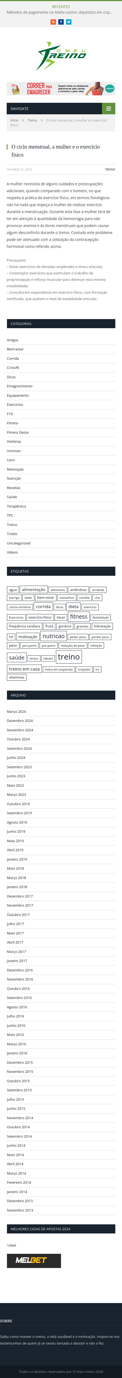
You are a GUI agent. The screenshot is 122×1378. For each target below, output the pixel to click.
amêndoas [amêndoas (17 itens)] (78, 589)
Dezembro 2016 (20, 970)
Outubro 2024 (18, 739)
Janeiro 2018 (17, 886)
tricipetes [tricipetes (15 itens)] (84, 669)
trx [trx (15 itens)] (97, 669)
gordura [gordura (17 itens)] (65, 626)
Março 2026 (16, 711)
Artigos (12, 340)
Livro (11, 459)
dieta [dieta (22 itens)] (73, 607)
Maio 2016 (15, 1034)
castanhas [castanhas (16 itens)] (66, 598)
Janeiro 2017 (17, 960)
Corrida (13, 358)
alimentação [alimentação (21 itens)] (33, 589)
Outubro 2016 (18, 988)
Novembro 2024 (20, 730)
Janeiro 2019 (17, 859)
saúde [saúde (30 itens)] (16, 657)
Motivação (15, 469)
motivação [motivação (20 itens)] (27, 636)
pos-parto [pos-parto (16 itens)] (29, 645)
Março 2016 (16, 1044)
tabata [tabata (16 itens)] (48, 658)
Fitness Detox (18, 432)
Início (14, 120)
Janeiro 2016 (17, 1053)
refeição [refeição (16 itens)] (96, 645)
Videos (12, 552)
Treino (32, 120)
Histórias (14, 441)
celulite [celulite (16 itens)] (84, 598)
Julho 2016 (15, 1016)
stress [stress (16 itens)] (34, 658)
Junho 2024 (16, 757)
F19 (10, 413)
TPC (10, 515)
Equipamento (18, 395)
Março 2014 (16, 1173)
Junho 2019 (16, 831)
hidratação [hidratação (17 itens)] (102, 626)
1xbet (11, 1245)
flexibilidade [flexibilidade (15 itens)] (101, 617)
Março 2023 (16, 794)
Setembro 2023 (19, 766)
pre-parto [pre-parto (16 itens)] (49, 645)
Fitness (12, 423)
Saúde (12, 496)
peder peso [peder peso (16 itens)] (78, 637)
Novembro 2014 (20, 1117)
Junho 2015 (16, 1108)
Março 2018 (16, 877)
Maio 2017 (15, 933)
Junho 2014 (16, 1145)
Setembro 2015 (19, 1090)
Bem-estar (15, 349)
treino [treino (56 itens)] (69, 656)
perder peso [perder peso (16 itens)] (100, 637)
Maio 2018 (15, 868)
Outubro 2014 (18, 1127)
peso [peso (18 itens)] (13, 645)
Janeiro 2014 (17, 1191)
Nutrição (14, 478)
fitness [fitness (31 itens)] (78, 616)
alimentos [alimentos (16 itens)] (58, 590)
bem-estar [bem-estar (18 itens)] (45, 597)
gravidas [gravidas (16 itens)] (83, 626)
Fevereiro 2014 (19, 1182)
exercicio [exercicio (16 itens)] (90, 607)
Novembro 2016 (20, 979)
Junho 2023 (16, 776)
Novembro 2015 (20, 1071)
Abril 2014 (15, 1163)
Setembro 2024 (19, 748)
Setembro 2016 (19, 997)
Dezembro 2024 (20, 720)
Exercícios (15, 404)
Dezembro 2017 (20, 896)
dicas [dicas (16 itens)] (59, 607)
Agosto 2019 (17, 822)
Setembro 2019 (19, 813)
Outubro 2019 (18, 803)
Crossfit (13, 367)
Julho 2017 (15, 923)
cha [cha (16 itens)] (97, 598)
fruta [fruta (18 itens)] (49, 626)
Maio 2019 (15, 840)
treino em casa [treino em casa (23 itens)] (24, 669)
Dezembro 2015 (20, 1062)
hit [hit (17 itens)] (11, 636)
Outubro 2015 (18, 1080)
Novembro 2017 (20, 905)
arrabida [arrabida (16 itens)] (98, 590)
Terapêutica (16, 506)
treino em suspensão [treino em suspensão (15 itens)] (59, 669)
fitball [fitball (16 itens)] (61, 617)
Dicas (11, 376)
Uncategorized (18, 543)
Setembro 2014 (19, 1136)
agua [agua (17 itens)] (13, 589)
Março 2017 (16, 951)
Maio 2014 (15, 1154)
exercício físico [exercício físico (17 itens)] (40, 617)
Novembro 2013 (20, 1210)
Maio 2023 (15, 785)
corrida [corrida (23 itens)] (43, 606)
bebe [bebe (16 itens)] (28, 598)
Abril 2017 (15, 942)
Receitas (13, 487)
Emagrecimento (19, 386)
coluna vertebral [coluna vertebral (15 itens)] (20, 607)
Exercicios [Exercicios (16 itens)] (16, 617)
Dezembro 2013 (20, 1200)
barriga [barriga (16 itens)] (14, 598)
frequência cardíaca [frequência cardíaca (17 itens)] (24, 626)
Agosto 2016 (17, 1007)
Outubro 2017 (18, 914)
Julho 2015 (15, 1099)
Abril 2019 (15, 849)
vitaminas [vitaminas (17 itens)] (16, 677)
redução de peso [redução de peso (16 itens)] (73, 645)
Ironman (14, 450)
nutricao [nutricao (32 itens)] (54, 636)
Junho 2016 (16, 1025)
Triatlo (12, 533)
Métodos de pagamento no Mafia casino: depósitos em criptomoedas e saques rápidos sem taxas (61, 12)
